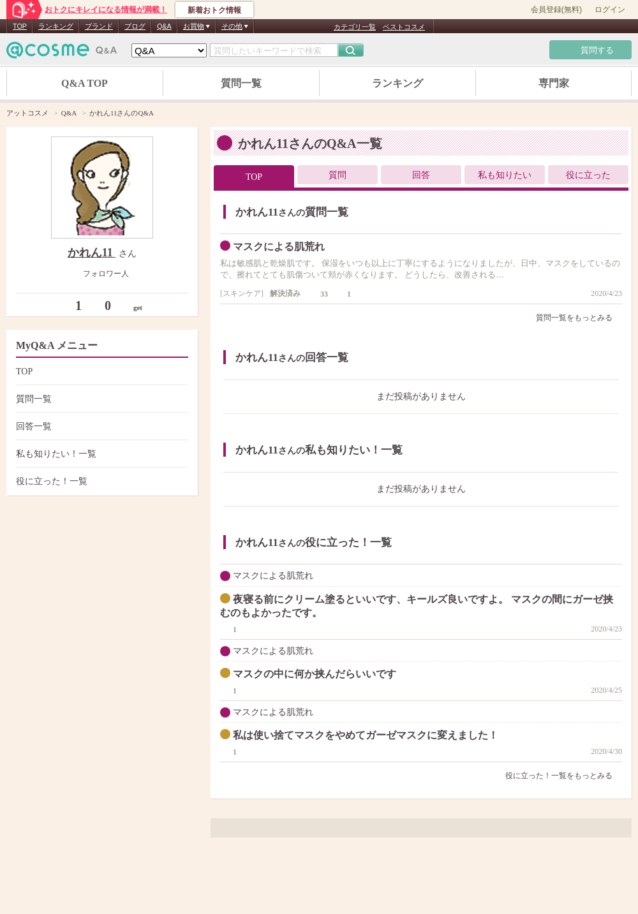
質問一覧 (241, 83)
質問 (337, 175)
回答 (421, 175)
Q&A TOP (84, 83)
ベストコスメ (404, 27)
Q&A (164, 26)
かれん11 (92, 252)
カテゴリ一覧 (355, 27)
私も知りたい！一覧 (100, 454)
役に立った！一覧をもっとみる (563, 775)
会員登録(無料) (556, 9)
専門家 (553, 83)
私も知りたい (504, 175)
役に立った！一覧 (100, 481)
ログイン (610, 9)
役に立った (588, 175)
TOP (20, 26)
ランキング (55, 26)
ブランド (99, 26)
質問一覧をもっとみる (579, 317)
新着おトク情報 (214, 10)
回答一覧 (100, 426)
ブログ (134, 26)
